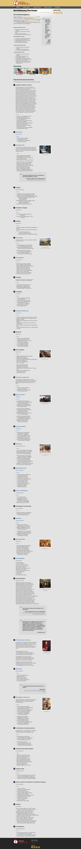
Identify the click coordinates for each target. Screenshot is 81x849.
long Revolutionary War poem (22, 21)
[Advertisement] (60, 34)
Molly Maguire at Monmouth (22, 686)
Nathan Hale (19, 657)
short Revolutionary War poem (24, 19)
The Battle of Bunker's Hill (22, 299)
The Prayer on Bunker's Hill (22, 366)
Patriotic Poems (45, 60)
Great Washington (20, 547)
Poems (18, 12)
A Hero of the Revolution (22, 479)
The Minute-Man (20, 246)
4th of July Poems (20, 60)
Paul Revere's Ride (20, 134)
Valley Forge (19, 432)
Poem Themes (23, 12)
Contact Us (32, 831)
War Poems (37, 12)
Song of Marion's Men (21, 457)
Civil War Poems (32, 60)
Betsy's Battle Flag (20, 528)
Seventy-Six (18, 507)
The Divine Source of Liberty (22, 628)
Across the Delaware (21, 415)
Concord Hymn (19, 226)
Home (15, 12)
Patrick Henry (19, 121)
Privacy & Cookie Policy (34, 830)
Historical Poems (30, 12)
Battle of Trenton (20, 383)
